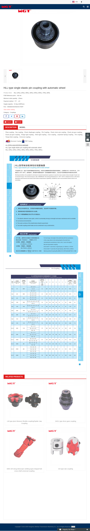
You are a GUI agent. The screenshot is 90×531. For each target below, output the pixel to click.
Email (18, 122)
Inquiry (8, 122)
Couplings (13, 112)
